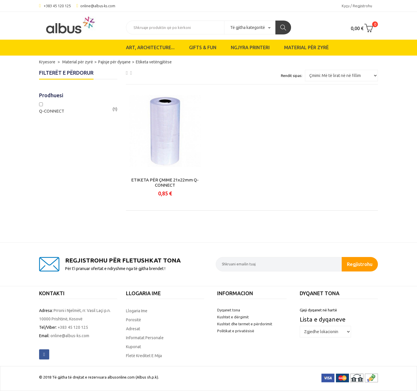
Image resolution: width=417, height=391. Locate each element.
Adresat (133, 328)
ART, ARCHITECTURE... (150, 47)
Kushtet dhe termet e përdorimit (244, 324)
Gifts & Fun (202, 47)
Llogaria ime (136, 311)
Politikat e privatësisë (235, 331)
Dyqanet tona (228, 310)
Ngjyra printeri (250, 47)
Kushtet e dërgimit (233, 317)
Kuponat (133, 346)
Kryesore (47, 62)
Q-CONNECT (51, 111)
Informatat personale (145, 337)
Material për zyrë (306, 47)
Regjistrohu (359, 264)
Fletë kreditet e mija (144, 355)
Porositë (133, 319)
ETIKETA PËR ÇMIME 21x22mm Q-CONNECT (165, 182)
